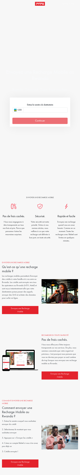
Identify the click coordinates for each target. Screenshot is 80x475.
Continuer (40, 120)
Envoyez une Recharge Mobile (20, 310)
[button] (65, 3)
